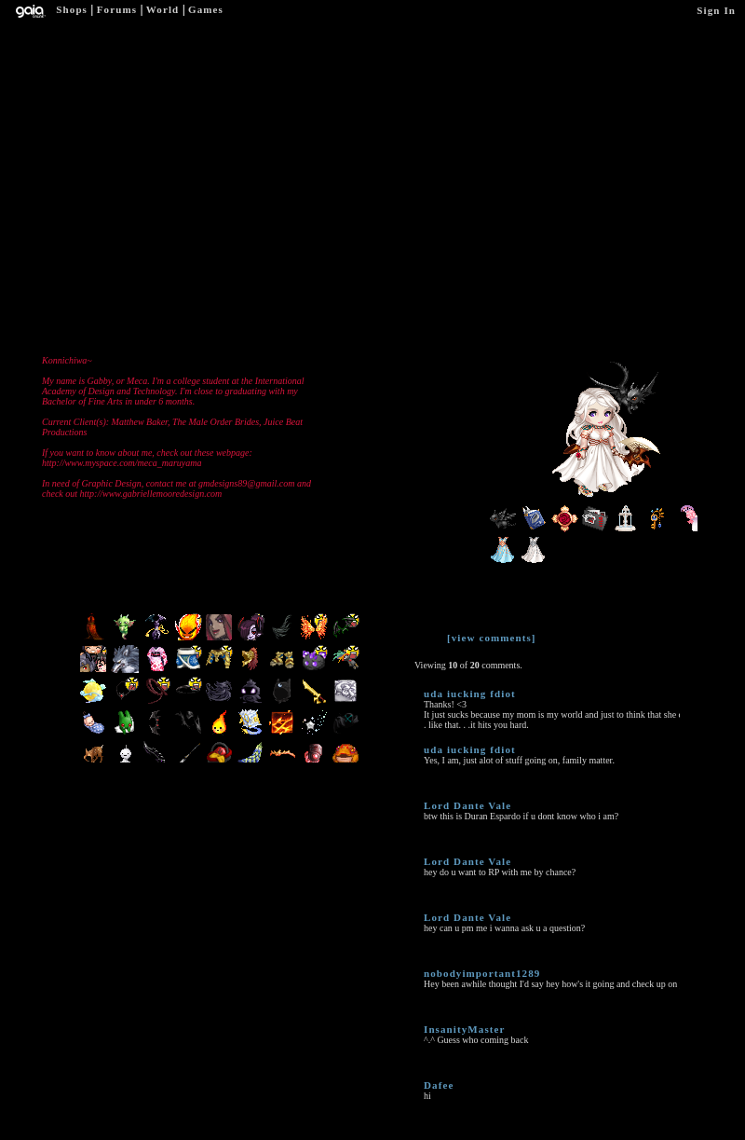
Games (206, 9)
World (162, 9)
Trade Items (361, 63)
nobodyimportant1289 (482, 973)
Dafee (439, 1085)
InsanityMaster (465, 1029)
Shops (72, 9)
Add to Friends (221, 64)
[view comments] (491, 637)
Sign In (716, 10)
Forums (117, 9)
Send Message (291, 64)
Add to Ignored (431, 63)
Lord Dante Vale (467, 805)
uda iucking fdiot (470, 693)
